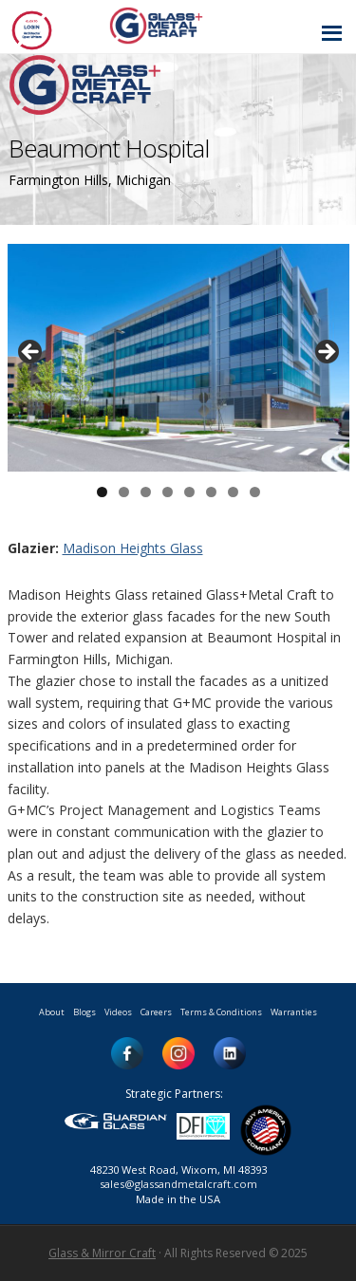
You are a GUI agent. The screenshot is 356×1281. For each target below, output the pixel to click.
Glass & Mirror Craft (102, 1253)
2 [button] (124, 492)
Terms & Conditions (221, 1012)
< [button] (31, 353)
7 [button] (233, 492)
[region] (178, 358)
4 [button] (167, 492)
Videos (118, 1012)
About (52, 1012)
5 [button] (189, 492)
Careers (156, 1012)
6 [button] (211, 492)
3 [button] (146, 492)
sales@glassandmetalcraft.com (178, 1184)
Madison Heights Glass (133, 548)
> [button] (325, 353)
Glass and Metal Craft (175, 25)
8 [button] (255, 492)
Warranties (294, 1012)
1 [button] (102, 492)
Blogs (84, 1012)
